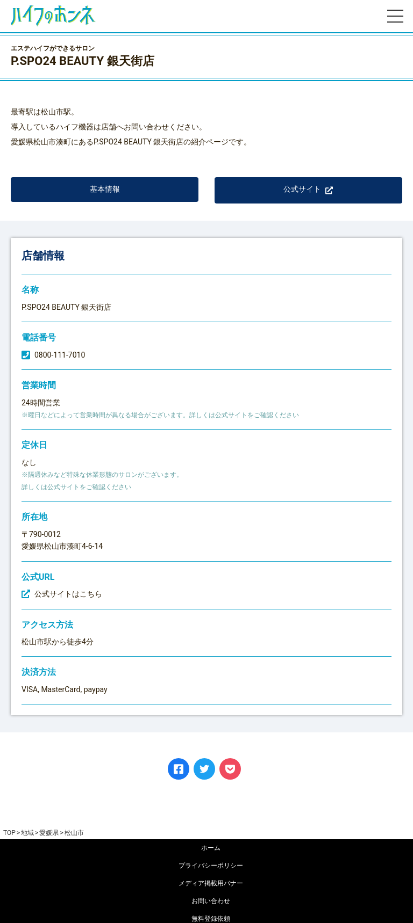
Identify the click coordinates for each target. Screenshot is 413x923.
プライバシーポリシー (211, 865)
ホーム (210, 848)
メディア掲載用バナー (211, 883)
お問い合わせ (210, 901)
